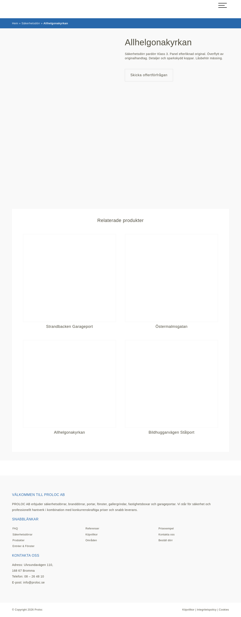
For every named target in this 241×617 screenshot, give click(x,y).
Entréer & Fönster (23, 546)
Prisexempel (166, 528)
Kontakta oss (166, 534)
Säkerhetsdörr (30, 23)
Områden (91, 540)
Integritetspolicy (207, 609)
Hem (15, 23)
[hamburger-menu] (222, 5)
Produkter (18, 540)
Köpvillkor (92, 534)
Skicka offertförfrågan (148, 75)
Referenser (92, 528)
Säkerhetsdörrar (22, 534)
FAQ (15, 528)
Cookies (224, 609)
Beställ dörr (165, 540)
